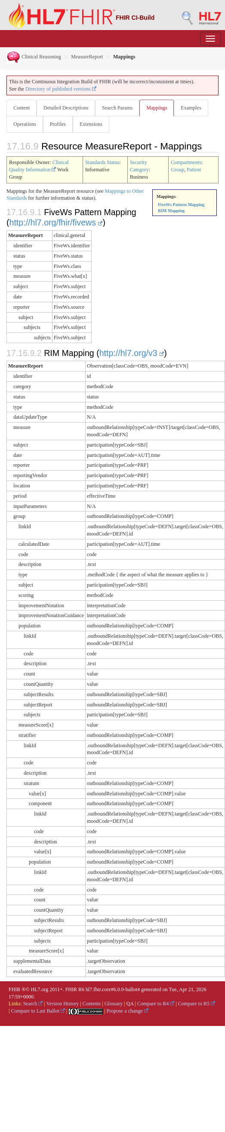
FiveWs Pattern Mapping (181, 204)
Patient (194, 170)
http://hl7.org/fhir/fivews (56, 222)
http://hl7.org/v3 (131, 353)
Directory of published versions (60, 89)
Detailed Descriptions (65, 108)
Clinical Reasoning (33, 57)
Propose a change (127, 1011)
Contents (92, 1004)
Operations (24, 124)
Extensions (91, 124)
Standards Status (102, 162)
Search (33, 1004)
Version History (62, 1004)
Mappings (156, 108)
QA (130, 1004)
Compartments (186, 162)
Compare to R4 (155, 1004)
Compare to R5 (196, 1004)
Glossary (114, 1004)
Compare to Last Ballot (38, 1011)
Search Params (117, 108)
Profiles (58, 124)
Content (21, 108)
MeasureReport (87, 57)
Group (177, 170)
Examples (191, 108)
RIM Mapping (171, 210)
